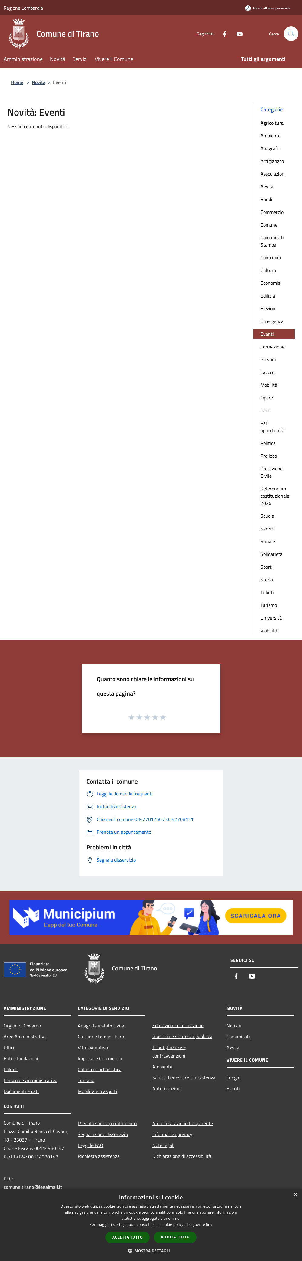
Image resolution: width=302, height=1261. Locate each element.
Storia (267, 579)
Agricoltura (272, 122)
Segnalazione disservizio (103, 1134)
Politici (11, 1069)
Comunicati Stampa (272, 241)
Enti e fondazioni (21, 1058)
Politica (268, 443)
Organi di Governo (22, 1025)
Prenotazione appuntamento (107, 1123)
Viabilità (269, 630)
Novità (38, 82)
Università (271, 617)
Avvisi (267, 186)
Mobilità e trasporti (97, 1091)
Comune (269, 224)
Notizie (234, 1025)
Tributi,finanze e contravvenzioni (169, 1051)
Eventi (267, 334)
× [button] (295, 1195)
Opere (267, 397)
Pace (265, 410)
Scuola (267, 516)
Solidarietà (272, 554)
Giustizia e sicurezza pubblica (182, 1036)
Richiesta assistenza (99, 1156)
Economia (270, 283)
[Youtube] (237, 33)
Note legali (163, 1145)
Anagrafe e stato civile (101, 1025)
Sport (266, 566)
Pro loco (269, 455)
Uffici (9, 1047)
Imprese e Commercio (100, 1058)
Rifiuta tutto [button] (175, 1236)
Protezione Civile (272, 472)
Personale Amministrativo (30, 1080)
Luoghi (234, 1077)
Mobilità (269, 384)
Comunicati (238, 1036)
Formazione (272, 346)
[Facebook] (222, 33)
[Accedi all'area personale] (267, 8)
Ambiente (270, 135)
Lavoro (267, 372)
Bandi (266, 199)
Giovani (268, 359)
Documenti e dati (21, 1091)
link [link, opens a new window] (209, 1224)
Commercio (272, 212)
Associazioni (273, 173)
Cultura (268, 270)
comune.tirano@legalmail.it (33, 1187)
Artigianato (272, 161)
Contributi (271, 257)
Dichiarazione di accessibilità (181, 1156)
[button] (151, 1251)
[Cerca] (291, 33)
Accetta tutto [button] (127, 1237)
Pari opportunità (273, 426)
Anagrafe (270, 148)
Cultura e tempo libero (101, 1036)
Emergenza (272, 321)
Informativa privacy (172, 1134)
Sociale (268, 541)
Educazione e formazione (178, 1025)
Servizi (267, 528)
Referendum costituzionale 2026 (275, 496)
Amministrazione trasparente (182, 1123)
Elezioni (269, 308)
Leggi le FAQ (90, 1145)
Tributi (267, 592)
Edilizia (268, 295)
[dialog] (151, 1225)
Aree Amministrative (25, 1036)
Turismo (269, 605)
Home (17, 82)
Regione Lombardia (23, 8)
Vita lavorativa (93, 1047)
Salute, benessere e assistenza (183, 1077)
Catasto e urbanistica (99, 1069)
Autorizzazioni (167, 1088)
